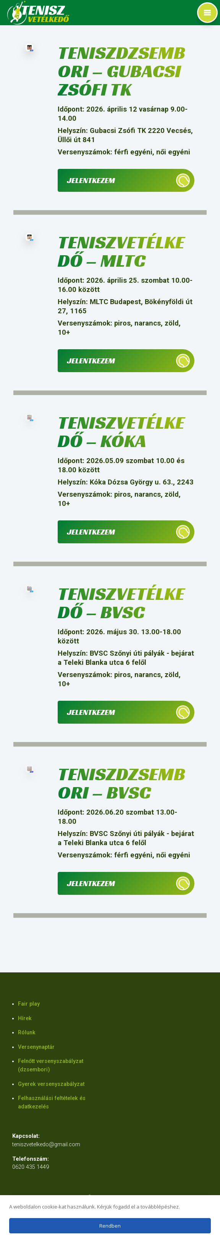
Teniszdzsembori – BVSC (121, 783)
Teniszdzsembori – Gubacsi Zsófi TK (121, 71)
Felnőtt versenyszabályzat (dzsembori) (50, 1065)
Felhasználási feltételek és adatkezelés (52, 1102)
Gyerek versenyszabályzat (51, 1084)
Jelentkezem (91, 180)
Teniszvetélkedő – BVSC (121, 603)
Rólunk (27, 1032)
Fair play (29, 1004)
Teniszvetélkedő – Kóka (121, 431)
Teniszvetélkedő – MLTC (121, 251)
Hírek (25, 1018)
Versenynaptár (36, 1047)
